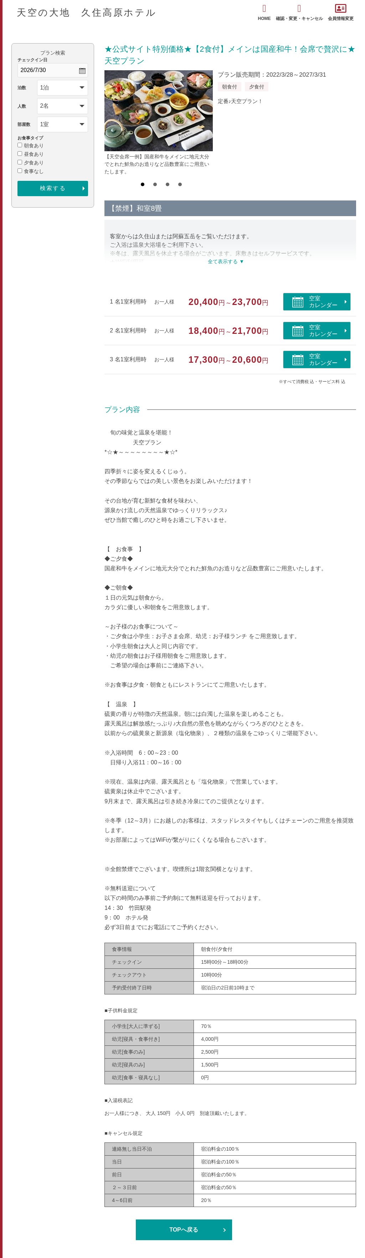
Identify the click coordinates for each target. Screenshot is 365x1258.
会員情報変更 (341, 12)
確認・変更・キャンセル (299, 12)
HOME (264, 12)
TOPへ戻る (183, 1230)
